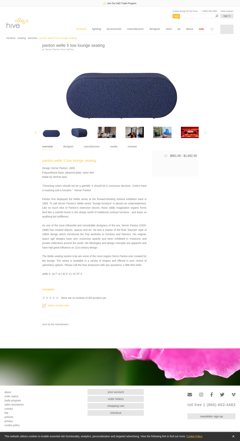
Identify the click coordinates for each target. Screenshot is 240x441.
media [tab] (113, 146)
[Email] (190, 394)
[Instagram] (201, 394)
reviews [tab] (132, 146)
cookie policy (12, 425)
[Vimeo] (234, 394)
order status (11, 396)
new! (169, 28)
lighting (96, 28)
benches (32, 38)
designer (154, 28)
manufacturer (135, 28)
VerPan (70, 49)
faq (6, 412)
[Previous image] (35, 132)
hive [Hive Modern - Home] (17, 23)
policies (8, 416)
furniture (81, 28)
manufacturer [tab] (92, 146)
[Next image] (205, 132)
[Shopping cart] (226, 29)
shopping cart (115, 405)
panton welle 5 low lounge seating (58, 38)
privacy (8, 421)
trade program (227, 11)
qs (179, 28)
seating (22, 38)
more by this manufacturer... (56, 324)
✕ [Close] (233, 436)
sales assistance (14, 404)
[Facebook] (211, 394)
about (189, 28)
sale (201, 28)
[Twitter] (222, 394)
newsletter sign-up (211, 416)
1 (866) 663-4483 (209, 11)
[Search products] (200, 16)
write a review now (55, 305)
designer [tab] (68, 146)
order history (116, 398)
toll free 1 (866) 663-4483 (212, 405)
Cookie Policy (194, 436)
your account (116, 391)
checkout (115, 412)
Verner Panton (52, 49)
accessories (114, 28)
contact (8, 408)
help (176, 16)
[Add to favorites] (166, 156)
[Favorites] (212, 29)
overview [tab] (47, 146)
